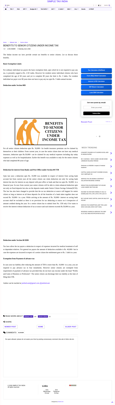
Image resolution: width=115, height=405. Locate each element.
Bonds (83, 9)
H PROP (91, 9)
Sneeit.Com (60, 401)
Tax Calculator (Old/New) (96, 70)
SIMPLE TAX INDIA (57, 1)
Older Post (70, 326)
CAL (76, 9)
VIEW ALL (109, 121)
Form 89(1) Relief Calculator (96, 76)
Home (5, 42)
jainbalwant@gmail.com (30, 283)
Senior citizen (24, 42)
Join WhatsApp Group (46, 391)
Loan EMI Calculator (96, 92)
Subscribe (96, 113)
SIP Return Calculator (96, 87)
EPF (25, 9)
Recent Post (86, 122)
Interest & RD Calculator (96, 81)
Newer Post (10, 326)
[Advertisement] (57, 26)
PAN (18, 9)
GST (53, 9)
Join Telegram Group (56, 391)
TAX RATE (44, 9)
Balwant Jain (13, 42)
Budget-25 (34, 9)
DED (69, 9)
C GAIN (61, 9)
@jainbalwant (45, 283)
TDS (12, 9)
